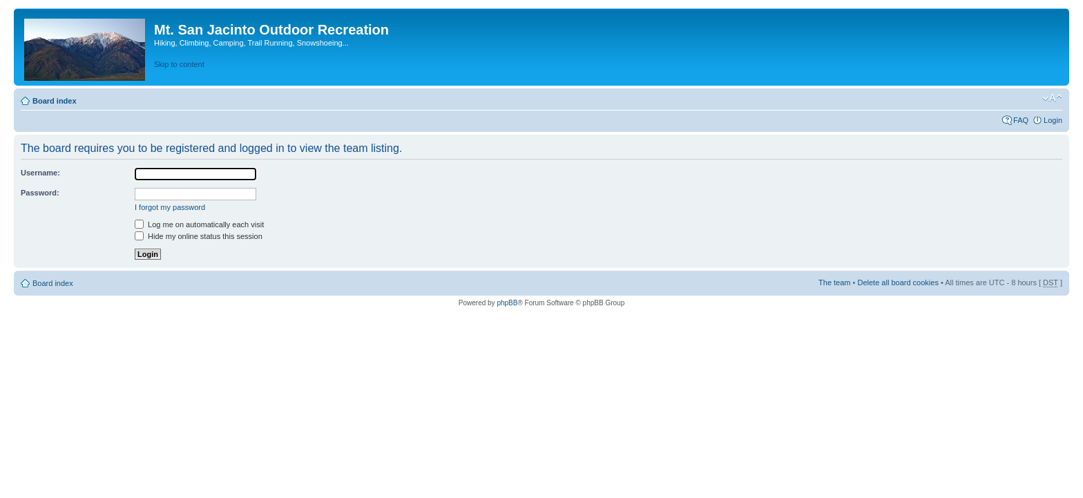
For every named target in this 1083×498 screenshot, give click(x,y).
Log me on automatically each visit (199, 224)
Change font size (1052, 98)
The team (834, 282)
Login (1053, 120)
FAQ (1020, 120)
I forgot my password (170, 207)
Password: (40, 193)
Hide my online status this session (198, 236)
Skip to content (179, 64)
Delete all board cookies (897, 282)
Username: (40, 173)
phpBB (507, 303)
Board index (54, 101)
